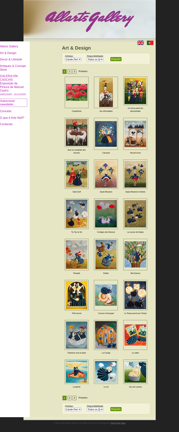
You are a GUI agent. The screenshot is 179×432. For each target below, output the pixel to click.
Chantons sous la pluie (76, 353)
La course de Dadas (135, 232)
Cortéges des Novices (106, 232)
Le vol (106, 387)
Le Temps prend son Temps (135, 313)
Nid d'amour (135, 273)
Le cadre (135, 353)
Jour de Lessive (135, 387)
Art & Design (36, 50)
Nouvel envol (135, 153)
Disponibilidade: (95, 56)
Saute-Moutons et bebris (135, 192)
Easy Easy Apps (118, 423)
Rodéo (106, 273)
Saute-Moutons (106, 192)
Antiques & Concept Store (41, 64)
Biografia (116, 59)
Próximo (83, 71)
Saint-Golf (77, 192)
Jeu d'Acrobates (106, 111)
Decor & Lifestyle (39, 56)
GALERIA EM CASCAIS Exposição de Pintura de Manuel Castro (41, 82)
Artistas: (69, 56)
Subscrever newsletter (35, 99)
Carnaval (106, 153)
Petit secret (76, 313)
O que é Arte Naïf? (40, 114)
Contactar (34, 121)
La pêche (76, 387)
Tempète (76, 273)
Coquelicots (76, 111)
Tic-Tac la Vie (76, 232)
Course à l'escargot (106, 313)
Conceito (33, 108)
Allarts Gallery (37, 43)
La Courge (106, 353)
